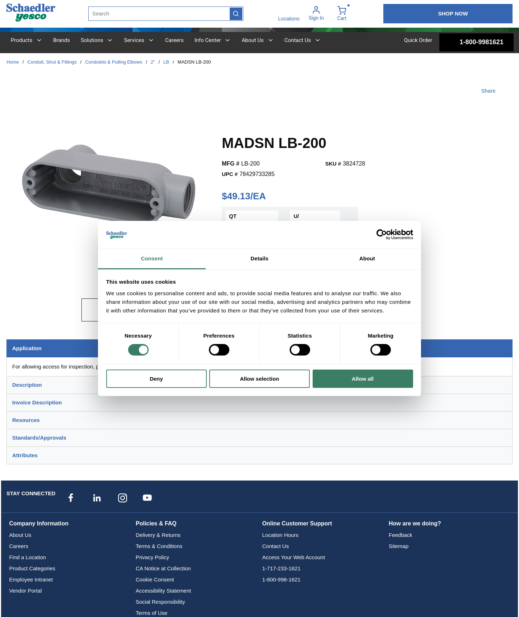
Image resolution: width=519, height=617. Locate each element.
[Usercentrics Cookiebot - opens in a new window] (381, 234)
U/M (296, 220)
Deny (156, 379)
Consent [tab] (152, 258)
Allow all (363, 379)
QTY (233, 220)
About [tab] (367, 258)
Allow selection (259, 379)
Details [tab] (259, 258)
